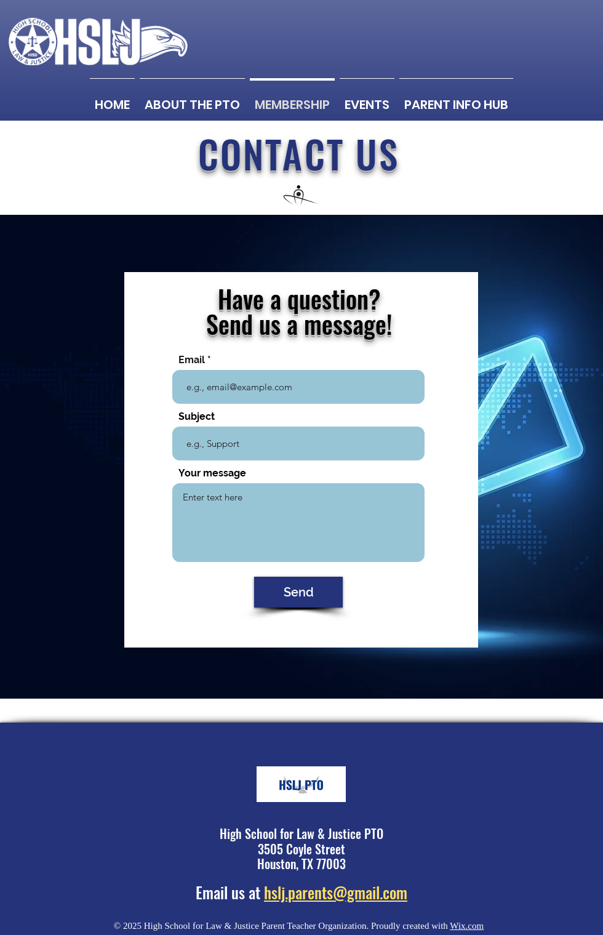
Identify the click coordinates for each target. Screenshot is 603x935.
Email (191, 360)
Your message (212, 473)
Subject (196, 417)
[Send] (298, 592)
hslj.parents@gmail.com (335, 892)
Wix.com (467, 926)
